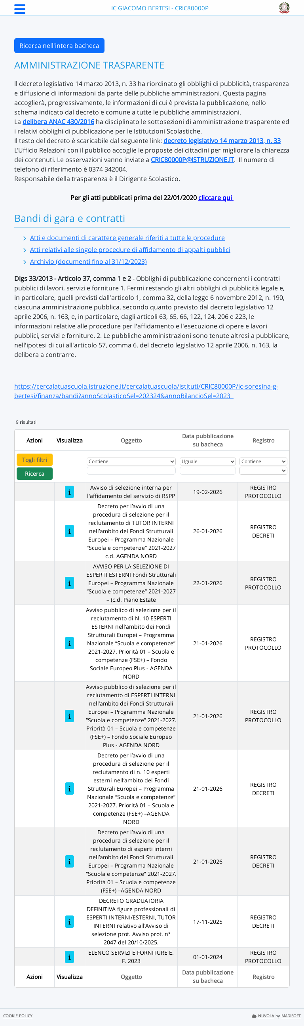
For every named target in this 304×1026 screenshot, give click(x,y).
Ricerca (34, 473)
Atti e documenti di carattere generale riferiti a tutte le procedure (127, 237)
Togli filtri (34, 459)
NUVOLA (263, 1015)
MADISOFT (291, 1015)
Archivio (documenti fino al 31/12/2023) (88, 261)
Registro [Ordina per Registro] (263, 440)
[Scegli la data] (208, 471)
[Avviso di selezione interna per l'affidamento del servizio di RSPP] (69, 492)
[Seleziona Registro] (263, 471)
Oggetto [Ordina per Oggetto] (131, 440)
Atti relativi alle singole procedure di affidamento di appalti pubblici (130, 249)
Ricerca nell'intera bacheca (59, 45)
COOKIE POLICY (17, 1015)
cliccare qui (216, 197)
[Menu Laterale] (19, 11)
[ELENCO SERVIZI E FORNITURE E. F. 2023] (69, 957)
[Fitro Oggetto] (131, 471)
